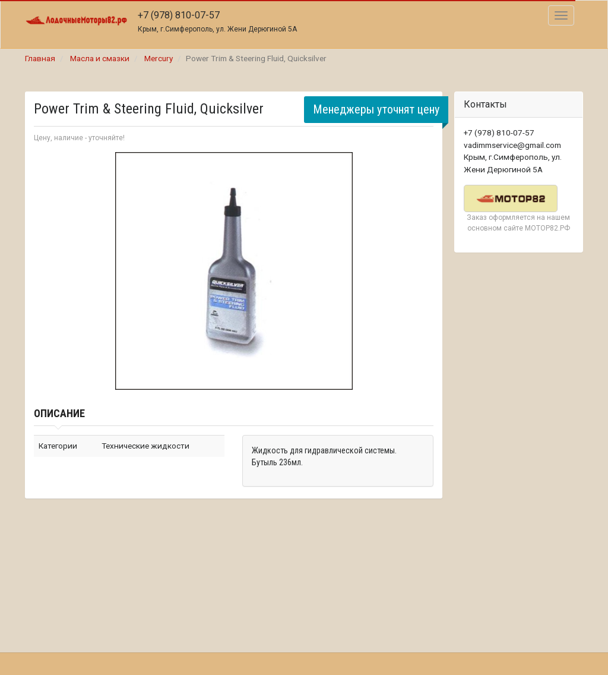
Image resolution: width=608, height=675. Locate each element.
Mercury (158, 58)
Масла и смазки (99, 58)
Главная (40, 58)
